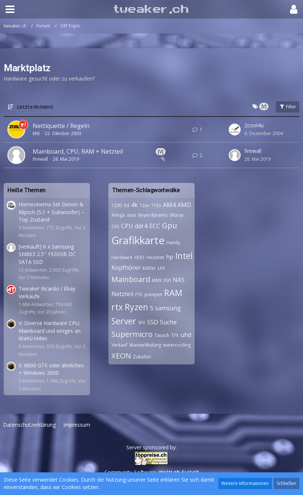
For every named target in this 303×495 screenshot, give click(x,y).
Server (123, 321)
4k (134, 205)
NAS (179, 280)
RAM (173, 293)
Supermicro (132, 334)
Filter (287, 107)
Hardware (122, 257)
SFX (141, 322)
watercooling (176, 345)
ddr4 (141, 226)
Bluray (176, 215)
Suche (168, 322)
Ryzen (136, 307)
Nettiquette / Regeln (61, 126)
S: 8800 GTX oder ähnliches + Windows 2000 (51, 369)
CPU (127, 226)
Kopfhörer (126, 267)
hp (169, 257)
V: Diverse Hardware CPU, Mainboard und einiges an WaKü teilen (50, 330)
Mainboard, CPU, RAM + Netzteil (78, 151)
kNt (36, 133)
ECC (154, 226)
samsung (168, 308)
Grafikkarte (137, 240)
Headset (155, 257)
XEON (121, 356)
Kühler (149, 268)
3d (126, 205)
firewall (40, 159)
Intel (184, 256)
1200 (116, 205)
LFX (161, 268)
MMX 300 (161, 280)
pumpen (153, 294)
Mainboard (130, 279)
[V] (160, 151)
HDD (139, 257)
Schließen (286, 483)
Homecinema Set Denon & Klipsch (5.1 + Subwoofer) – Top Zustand (51, 212)
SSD (152, 322)
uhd (185, 335)
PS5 (139, 294)
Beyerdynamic (153, 215)
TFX (175, 335)
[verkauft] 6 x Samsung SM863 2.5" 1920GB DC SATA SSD (47, 254)
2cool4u (254, 125)
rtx (117, 307)
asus (131, 215)
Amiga (118, 215)
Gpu (169, 225)
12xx (144, 205)
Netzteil (122, 294)
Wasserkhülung (145, 345)
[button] (10, 9)
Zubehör (142, 357)
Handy (173, 242)
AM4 (169, 205)
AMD (184, 205)
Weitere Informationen (245, 483)
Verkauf (119, 345)
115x (156, 205)
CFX (115, 226)
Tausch (161, 335)
